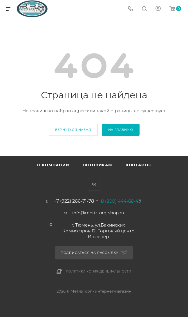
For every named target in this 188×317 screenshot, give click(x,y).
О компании (53, 165)
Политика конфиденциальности (98, 271)
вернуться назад (73, 130)
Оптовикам (97, 165)
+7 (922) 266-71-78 (74, 201)
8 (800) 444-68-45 (121, 201)
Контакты (138, 165)
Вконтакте (94, 184)
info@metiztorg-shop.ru (98, 213)
